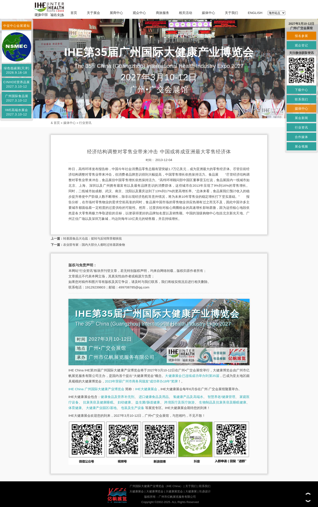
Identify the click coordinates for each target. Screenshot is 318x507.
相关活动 (185, 13)
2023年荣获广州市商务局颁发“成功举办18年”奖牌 (141, 381)
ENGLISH (255, 13)
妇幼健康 (124, 402)
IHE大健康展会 (146, 389)
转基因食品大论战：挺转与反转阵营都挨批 (92, 238)
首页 (73, 13)
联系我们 (204, 486)
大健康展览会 (174, 491)
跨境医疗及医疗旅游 (179, 402)
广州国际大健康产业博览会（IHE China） (156, 486)
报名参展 (301, 36)
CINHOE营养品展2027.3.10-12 (16, 84)
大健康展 (191, 491)
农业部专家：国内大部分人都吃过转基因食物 (94, 244)
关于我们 (231, 13)
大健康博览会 (154, 491)
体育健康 (75, 408)
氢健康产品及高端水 (188, 397)
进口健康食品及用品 (154, 397)
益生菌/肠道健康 (147, 402)
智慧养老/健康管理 (221, 397)
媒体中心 (208, 13)
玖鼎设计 (205, 491)
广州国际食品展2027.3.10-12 (16, 98)
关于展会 (93, 13)
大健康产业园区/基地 (101, 408)
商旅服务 (162, 13)
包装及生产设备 (132, 408)
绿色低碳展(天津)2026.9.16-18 (16, 70)
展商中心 (116, 13)
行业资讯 (85, 123)
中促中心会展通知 (16, 25)
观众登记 (301, 45)
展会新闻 (301, 118)
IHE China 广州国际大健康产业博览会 (96, 389)
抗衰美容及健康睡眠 (98, 402)
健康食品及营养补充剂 (117, 397)
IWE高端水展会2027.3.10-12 (16, 112)
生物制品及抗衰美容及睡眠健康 (222, 402)
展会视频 (301, 146)
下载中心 (301, 90)
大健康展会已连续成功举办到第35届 (192, 376)
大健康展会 (136, 491)
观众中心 (139, 13)
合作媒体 (301, 137)
